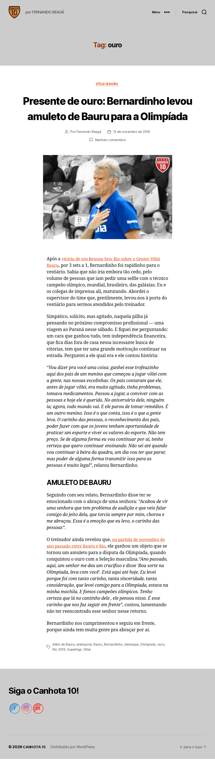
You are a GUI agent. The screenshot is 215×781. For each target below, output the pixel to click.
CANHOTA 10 (35, 769)
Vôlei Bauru (107, 91)
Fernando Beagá (87, 154)
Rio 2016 (59, 672)
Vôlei (88, 672)
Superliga (75, 672)
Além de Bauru (63, 667)
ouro (163, 667)
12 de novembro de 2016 (132, 154)
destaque (133, 667)
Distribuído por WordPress (74, 769)
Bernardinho (114, 667)
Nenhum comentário (110, 162)
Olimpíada (150, 667)
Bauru (99, 667)
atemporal (85, 667)
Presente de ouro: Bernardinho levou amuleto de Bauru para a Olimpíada (107, 122)
